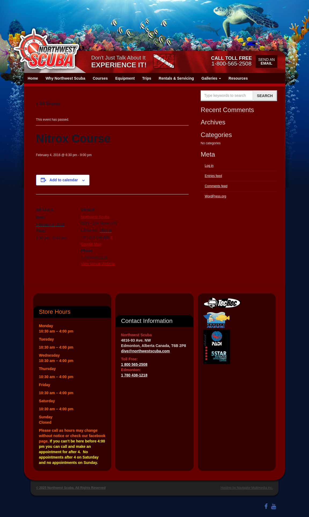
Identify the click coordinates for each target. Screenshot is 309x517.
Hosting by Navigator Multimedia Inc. (247, 488)
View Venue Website (98, 264)
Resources (238, 78)
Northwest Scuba (95, 217)
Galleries (211, 78)
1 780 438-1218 (134, 375)
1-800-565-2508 (231, 61)
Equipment (125, 78)
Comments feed (216, 186)
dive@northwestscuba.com (145, 351)
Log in (209, 166)
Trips (146, 78)
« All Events (48, 103)
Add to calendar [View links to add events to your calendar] (64, 180)
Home (33, 78)
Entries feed (213, 176)
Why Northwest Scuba (65, 78)
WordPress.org (215, 196)
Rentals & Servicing (176, 78)
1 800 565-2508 (134, 364)
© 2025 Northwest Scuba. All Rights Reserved (71, 488)
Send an (266, 61)
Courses (100, 78)
